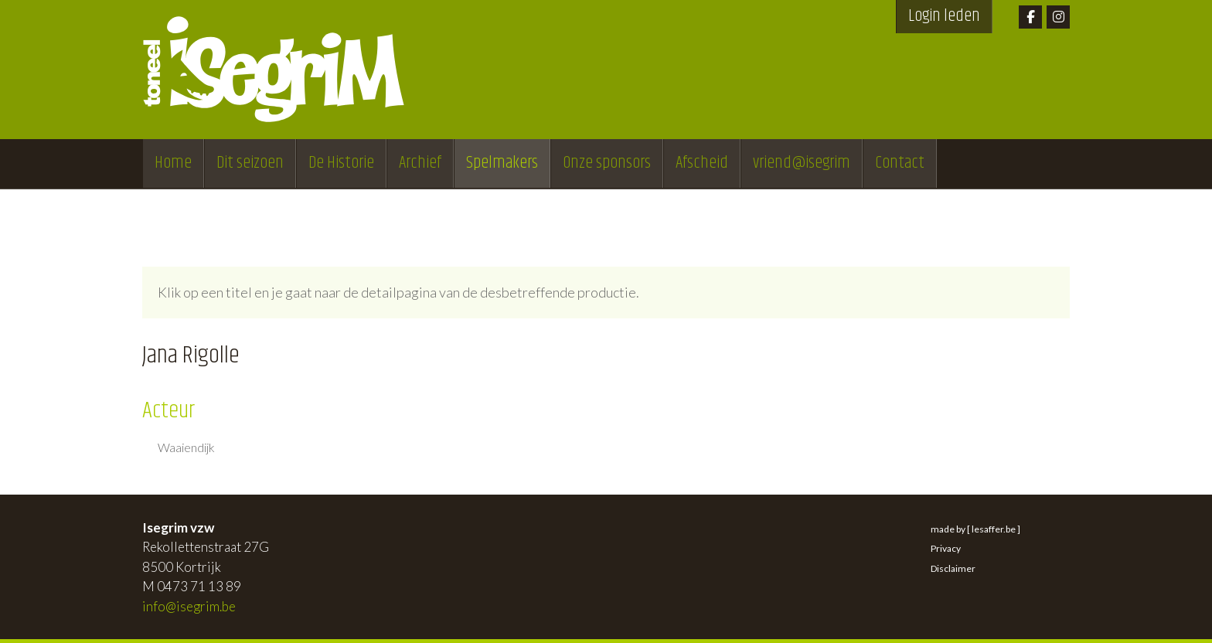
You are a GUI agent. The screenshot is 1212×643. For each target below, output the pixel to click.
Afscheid (702, 163)
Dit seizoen (250, 163)
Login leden (944, 16)
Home (173, 163)
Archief (420, 163)
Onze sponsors (607, 163)
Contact (899, 163)
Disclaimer (953, 568)
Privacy (946, 548)
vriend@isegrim (801, 163)
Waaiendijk (186, 447)
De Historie (341, 163)
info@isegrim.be (189, 606)
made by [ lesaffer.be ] (975, 529)
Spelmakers (502, 163)
